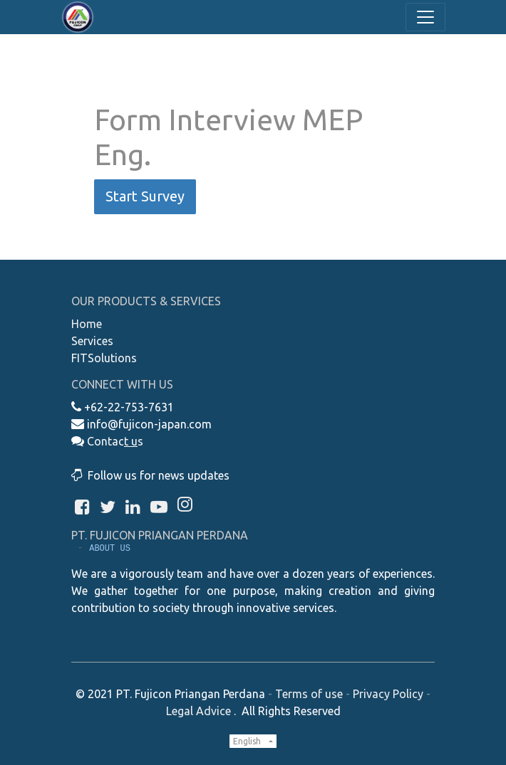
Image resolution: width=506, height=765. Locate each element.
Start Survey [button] (145, 196)
